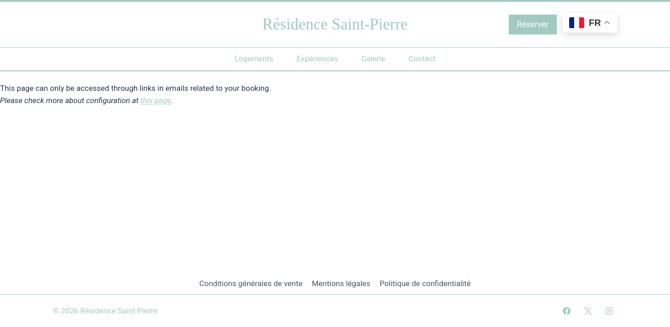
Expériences (317, 58)
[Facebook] (566, 310)
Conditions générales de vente (251, 283)
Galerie (373, 58)
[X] (588, 310)
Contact (421, 58)
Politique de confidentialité (425, 283)
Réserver (533, 24)
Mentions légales (341, 283)
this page (155, 100)
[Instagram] (609, 310)
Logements (253, 58)
